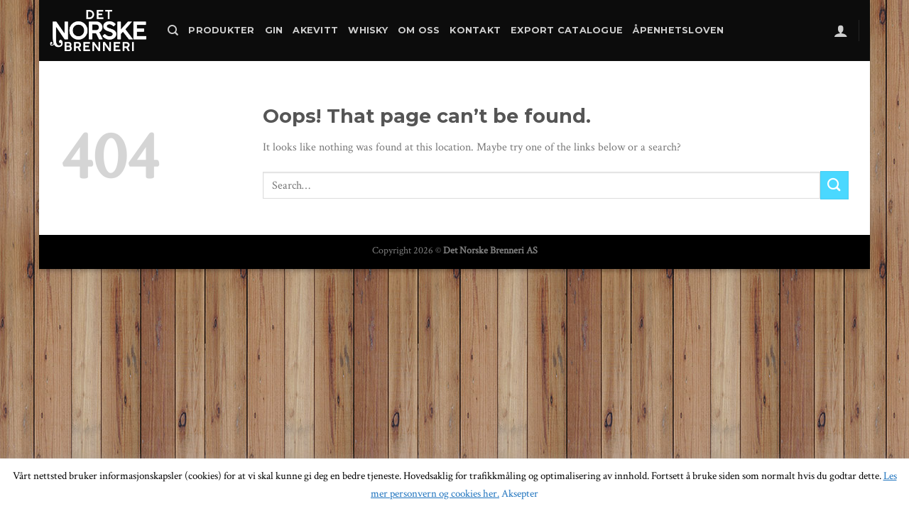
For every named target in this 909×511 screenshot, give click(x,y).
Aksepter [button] (519, 493)
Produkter (221, 30)
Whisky (368, 30)
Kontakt (475, 30)
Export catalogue (567, 30)
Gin (274, 30)
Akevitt (315, 30)
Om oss (419, 30)
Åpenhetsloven (678, 30)
